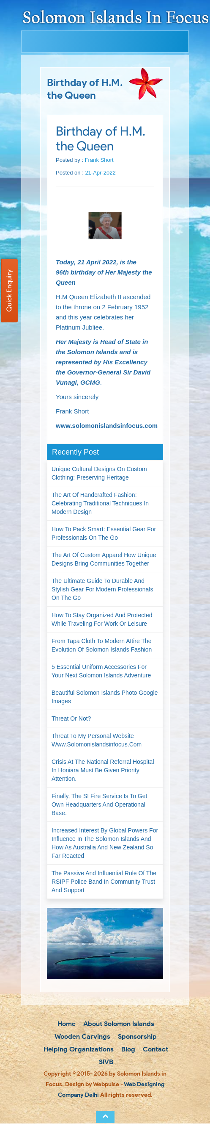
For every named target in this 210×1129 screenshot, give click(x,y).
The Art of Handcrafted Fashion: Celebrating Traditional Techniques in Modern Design (100, 503)
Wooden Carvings (81, 1036)
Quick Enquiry (9, 290)
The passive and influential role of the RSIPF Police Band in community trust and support (104, 881)
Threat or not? (71, 718)
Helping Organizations (78, 1049)
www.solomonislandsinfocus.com (107, 425)
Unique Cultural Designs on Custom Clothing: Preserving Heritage (99, 473)
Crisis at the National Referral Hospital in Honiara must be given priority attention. (103, 770)
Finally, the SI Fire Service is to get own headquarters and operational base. (99, 804)
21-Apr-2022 (100, 172)
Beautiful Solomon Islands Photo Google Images (105, 697)
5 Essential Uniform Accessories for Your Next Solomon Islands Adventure (101, 671)
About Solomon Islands (118, 1024)
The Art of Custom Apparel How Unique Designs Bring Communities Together (104, 559)
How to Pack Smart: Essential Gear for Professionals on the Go (104, 533)
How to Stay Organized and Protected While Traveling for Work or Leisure (102, 619)
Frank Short (99, 160)
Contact (154, 1049)
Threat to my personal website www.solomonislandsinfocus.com (97, 740)
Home (66, 1024)
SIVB (105, 1062)
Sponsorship (136, 1036)
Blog (127, 1049)
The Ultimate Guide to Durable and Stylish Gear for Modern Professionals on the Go (102, 589)
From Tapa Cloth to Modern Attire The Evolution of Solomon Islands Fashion (102, 645)
